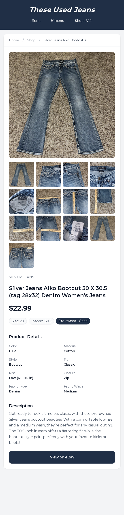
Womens (57, 21)
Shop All (83, 21)
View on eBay (62, 457)
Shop (31, 40)
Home (14, 40)
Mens (36, 21)
